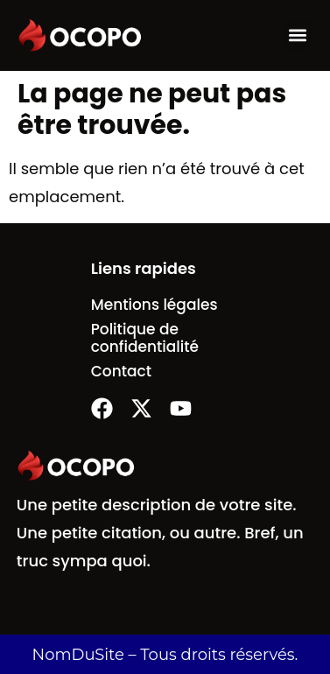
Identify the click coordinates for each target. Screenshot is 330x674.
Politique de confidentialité (145, 337)
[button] (298, 35)
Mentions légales (154, 304)
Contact (121, 371)
